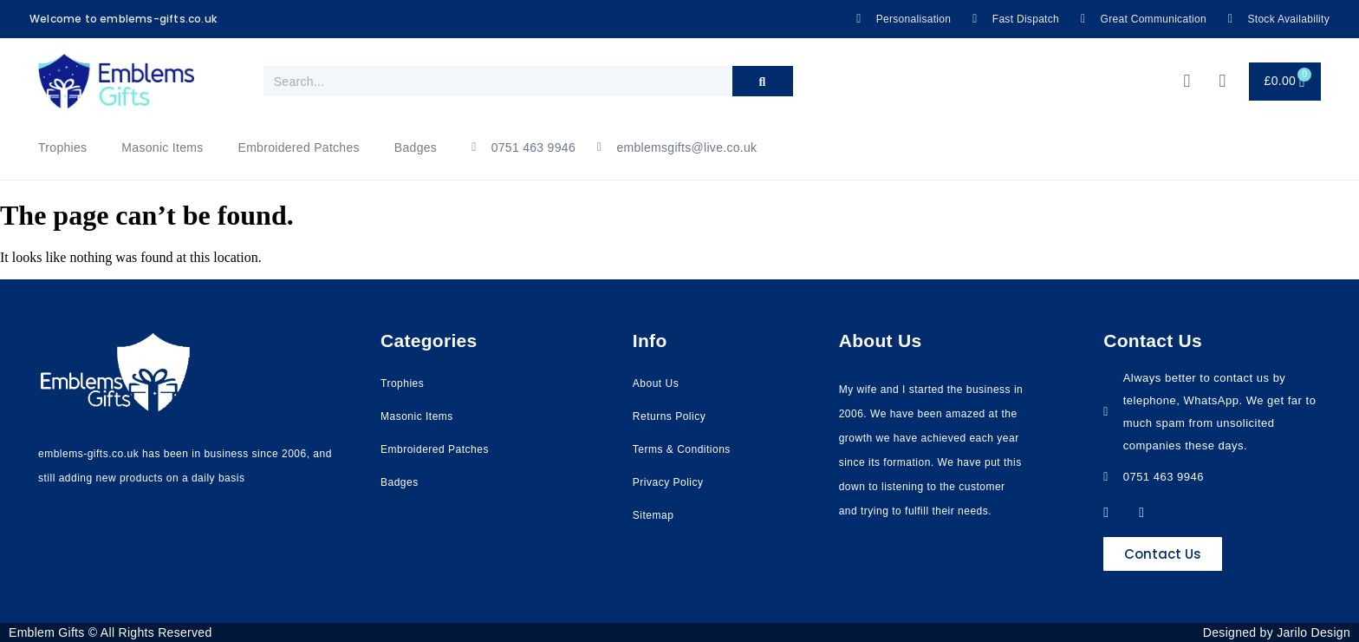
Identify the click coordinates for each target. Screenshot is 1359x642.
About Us (656, 383)
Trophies (62, 147)
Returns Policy (669, 416)
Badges (415, 147)
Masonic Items (162, 147)
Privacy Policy (668, 482)
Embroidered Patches (299, 147)
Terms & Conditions (682, 449)
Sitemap (653, 515)
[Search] (762, 81)
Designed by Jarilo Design (1276, 632)
